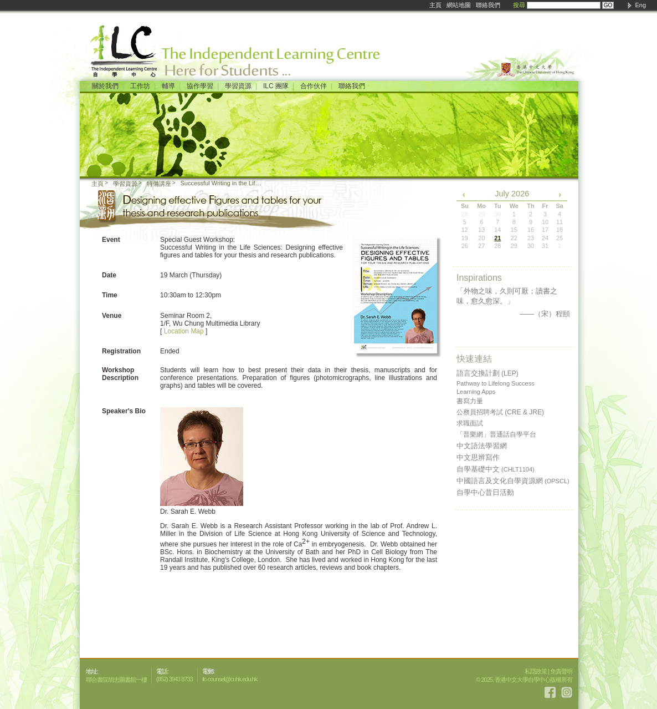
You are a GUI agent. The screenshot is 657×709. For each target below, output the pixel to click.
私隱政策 (536, 671)
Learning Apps (475, 391)
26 (464, 245)
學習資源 (238, 86)
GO (608, 5)
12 (464, 229)
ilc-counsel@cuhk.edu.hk (229, 679)
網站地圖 (458, 5)
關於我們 (105, 86)
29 (514, 245)
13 (481, 229)
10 (545, 222)
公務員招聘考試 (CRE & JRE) (500, 412)
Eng (640, 5)
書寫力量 (469, 401)
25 (559, 238)
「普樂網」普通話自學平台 (496, 434)
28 (497, 245)
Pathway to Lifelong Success (495, 383)
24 (545, 238)
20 (481, 238)
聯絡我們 (488, 5)
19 (464, 238)
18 (559, 229)
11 (559, 222)
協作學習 (200, 86)
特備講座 (159, 183)
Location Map (184, 331)
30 (530, 245)
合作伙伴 (313, 86)
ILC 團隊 (276, 86)
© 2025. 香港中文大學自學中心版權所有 (524, 679)
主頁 (435, 5)
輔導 (168, 86)
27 (481, 245)
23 (530, 238)
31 (545, 245)
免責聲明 (561, 671)
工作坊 (140, 86)
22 (514, 238)
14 (497, 229)
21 (497, 238)
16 (530, 229)
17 (545, 229)
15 (514, 229)
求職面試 (469, 423)
